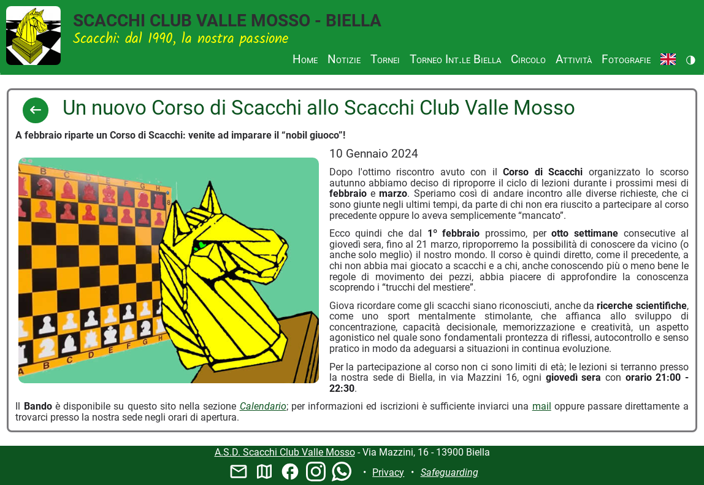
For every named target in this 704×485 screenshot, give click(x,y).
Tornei (385, 59)
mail (541, 406)
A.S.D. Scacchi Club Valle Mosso (285, 452)
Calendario (263, 406)
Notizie (344, 59)
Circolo (528, 59)
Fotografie (626, 59)
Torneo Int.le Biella (455, 59)
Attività (574, 59)
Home (305, 59)
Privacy (388, 472)
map (264, 471)
